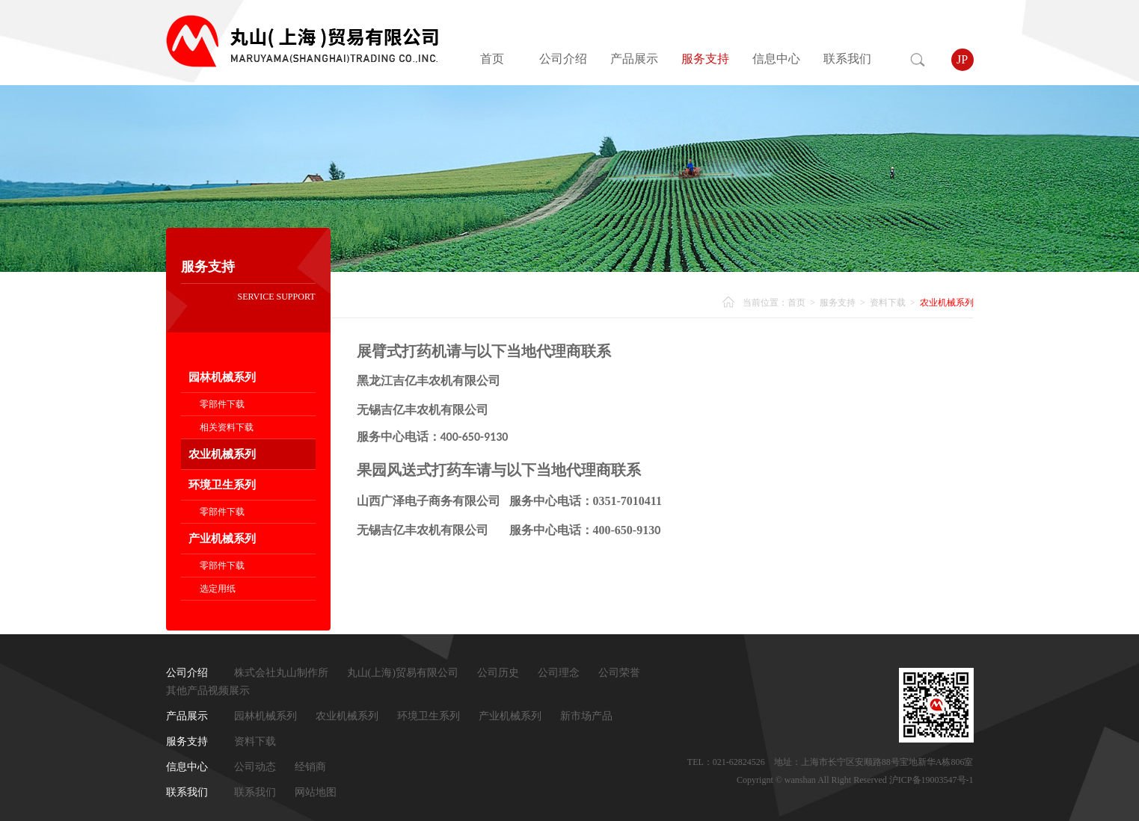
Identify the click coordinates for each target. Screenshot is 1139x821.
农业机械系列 (222, 454)
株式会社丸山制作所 (281, 672)
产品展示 (634, 58)
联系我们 (847, 58)
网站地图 (316, 792)
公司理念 (559, 672)
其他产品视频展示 (208, 690)
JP (962, 59)
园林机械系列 (222, 377)
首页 (492, 58)
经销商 (310, 766)
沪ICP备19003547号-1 (931, 780)
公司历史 (498, 672)
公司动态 (255, 766)
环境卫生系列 (222, 485)
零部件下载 (222, 404)
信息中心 (776, 58)
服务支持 (705, 58)
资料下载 (888, 302)
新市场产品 (586, 716)
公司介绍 (563, 58)
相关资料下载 (227, 427)
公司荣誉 (619, 672)
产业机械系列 (222, 539)
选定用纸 (218, 588)
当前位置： (765, 302)
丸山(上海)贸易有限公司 (402, 672)
